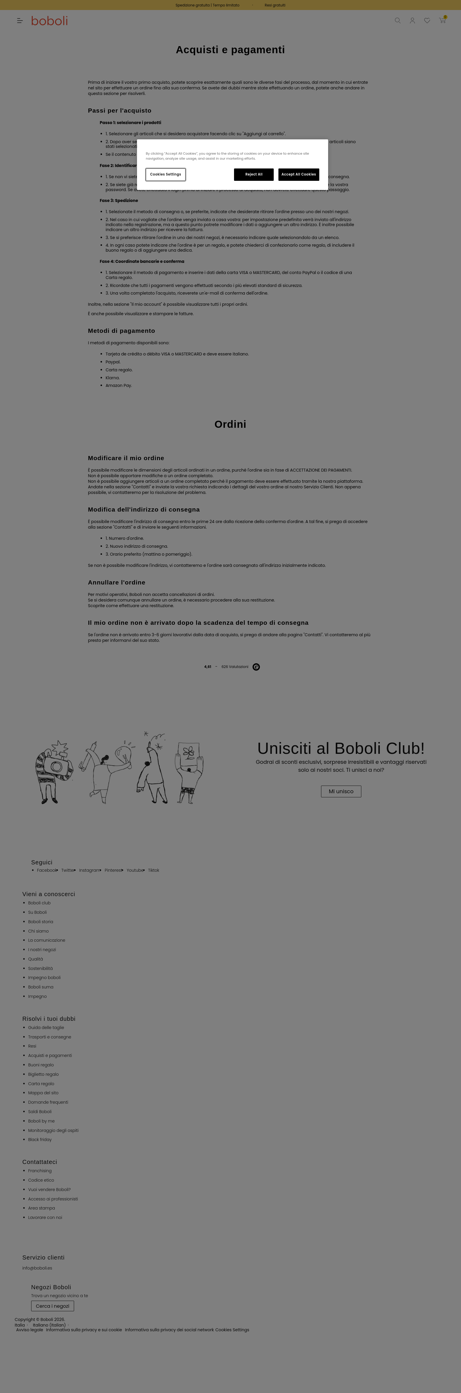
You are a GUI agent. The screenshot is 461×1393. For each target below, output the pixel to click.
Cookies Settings (165, 174)
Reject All (254, 174)
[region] (232, 164)
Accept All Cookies (299, 174)
